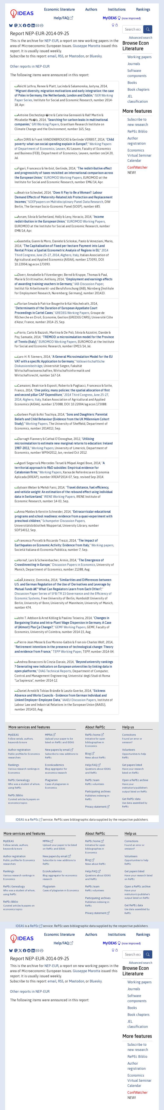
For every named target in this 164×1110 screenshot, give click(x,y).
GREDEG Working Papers (72, 313)
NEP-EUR (51, 41)
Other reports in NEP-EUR (30, 66)
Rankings (143, 9)
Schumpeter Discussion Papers (63, 521)
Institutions (117, 9)
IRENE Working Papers (59, 496)
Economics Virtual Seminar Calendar (139, 155)
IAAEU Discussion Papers (79, 700)
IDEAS (20, 819)
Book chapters (138, 89)
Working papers (139, 57)
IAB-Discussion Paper (88, 284)
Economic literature (59, 9)
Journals (133, 64)
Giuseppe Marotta (86, 46)
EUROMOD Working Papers (63, 177)
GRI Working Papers (45, 124)
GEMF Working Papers (70, 627)
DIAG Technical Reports (54, 671)
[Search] (147, 29)
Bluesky (96, 56)
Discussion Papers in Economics (73, 564)
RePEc (36, 819)
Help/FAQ (63, 18)
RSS (60, 56)
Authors (91, 9)
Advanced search (140, 37)
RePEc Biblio (137, 131)
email (52, 56)
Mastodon (76, 56)
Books (132, 83)
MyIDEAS (122, 18)
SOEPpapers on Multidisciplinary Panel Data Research (65, 202)
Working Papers (37, 423)
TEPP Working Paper (67, 651)
